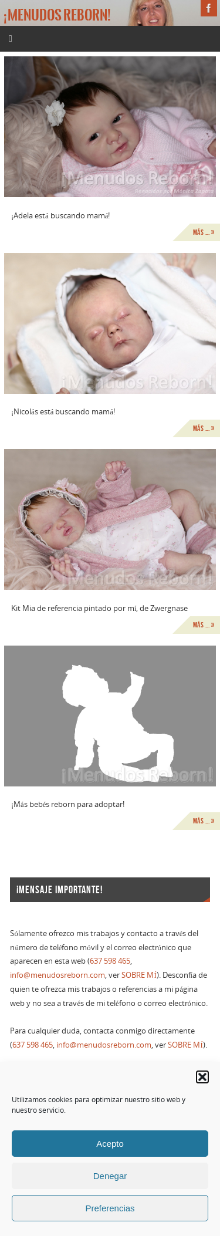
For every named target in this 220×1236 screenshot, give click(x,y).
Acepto (110, 1144)
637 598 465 (110, 961)
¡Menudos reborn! (57, 15)
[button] (202, 1077)
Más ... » (204, 232)
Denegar (110, 1176)
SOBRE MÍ (138, 975)
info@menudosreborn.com (57, 975)
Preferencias (109, 1208)
